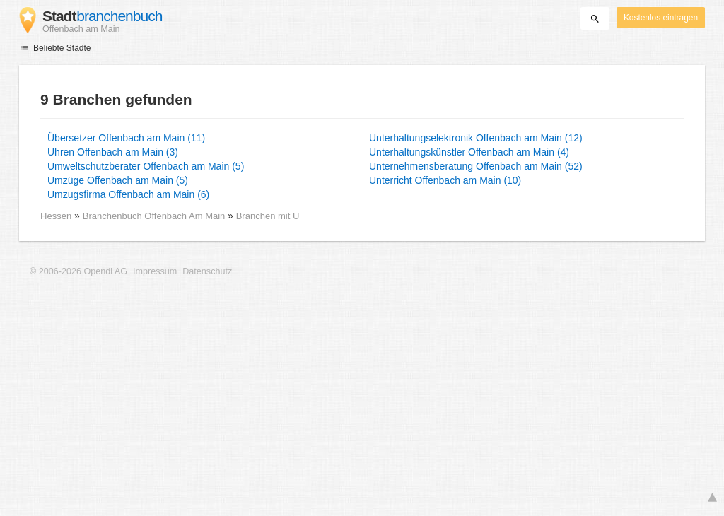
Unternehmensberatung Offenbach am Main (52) (476, 166)
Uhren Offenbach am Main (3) (112, 152)
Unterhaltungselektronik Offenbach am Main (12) (476, 137)
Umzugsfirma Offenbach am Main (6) (128, 194)
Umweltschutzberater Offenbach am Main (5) (145, 166)
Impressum (155, 271)
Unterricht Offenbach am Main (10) (445, 180)
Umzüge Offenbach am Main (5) (117, 180)
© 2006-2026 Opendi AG (78, 271)
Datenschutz (207, 271)
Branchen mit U (268, 216)
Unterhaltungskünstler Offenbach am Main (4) (469, 152)
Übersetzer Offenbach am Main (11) (126, 137)
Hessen (55, 216)
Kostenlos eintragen (661, 18)
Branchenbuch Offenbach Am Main (155, 216)
